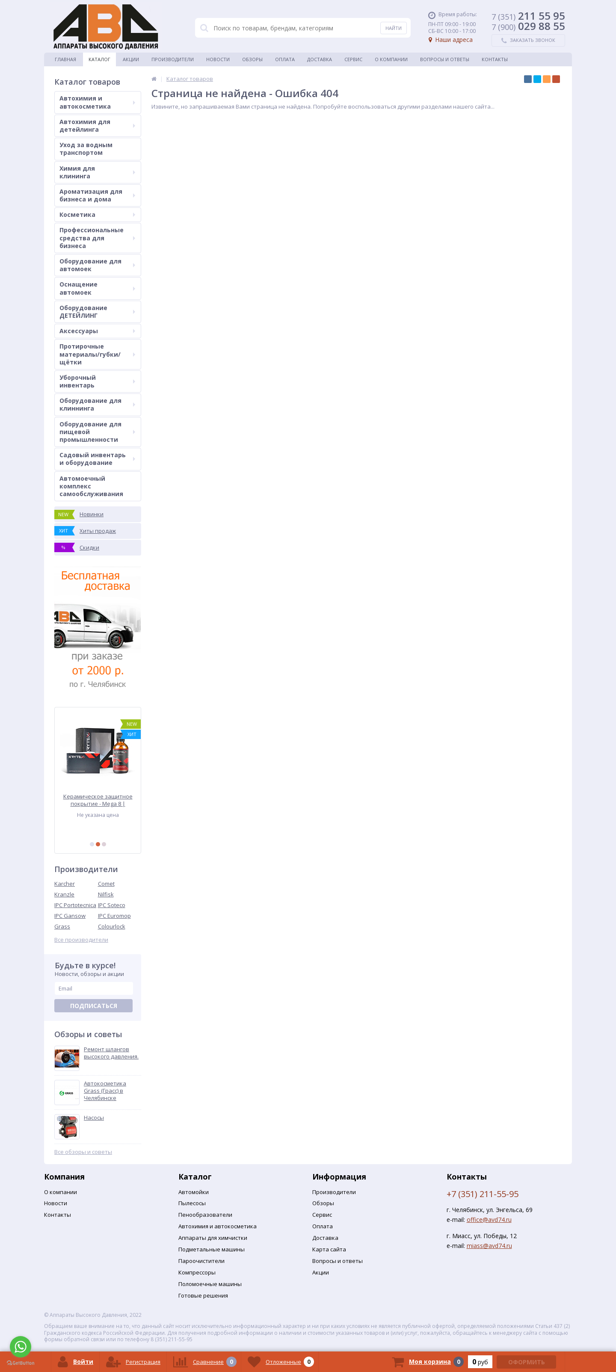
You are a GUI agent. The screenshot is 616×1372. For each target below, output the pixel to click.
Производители (172, 59)
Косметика (97, 214)
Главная (65, 59)
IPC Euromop (114, 916)
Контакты (495, 59)
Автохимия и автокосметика (97, 102)
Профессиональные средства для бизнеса (97, 237)
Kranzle (64, 894)
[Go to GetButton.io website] (20, 1363)
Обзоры (252, 59)
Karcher (64, 883)
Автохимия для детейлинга (97, 125)
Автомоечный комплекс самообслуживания (91, 486)
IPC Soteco (111, 905)
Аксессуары (97, 331)
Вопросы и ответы (444, 59)
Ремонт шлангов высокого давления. (111, 1053)
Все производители (81, 939)
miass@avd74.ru (489, 1246)
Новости (218, 59)
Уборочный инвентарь (97, 381)
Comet (106, 883)
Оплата (285, 59)
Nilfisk (106, 894)
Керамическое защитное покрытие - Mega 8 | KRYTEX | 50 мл (98, 800)
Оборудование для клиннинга (97, 404)
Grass (62, 926)
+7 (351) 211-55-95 (482, 1194)
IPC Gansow (70, 916)
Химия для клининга (97, 172)
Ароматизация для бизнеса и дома (97, 195)
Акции (131, 59)
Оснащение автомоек (97, 288)
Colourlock (111, 926)
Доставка (319, 59)
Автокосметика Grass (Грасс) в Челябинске (105, 1091)
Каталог (99, 59)
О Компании (391, 59)
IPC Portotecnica (75, 905)
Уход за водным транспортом (86, 149)
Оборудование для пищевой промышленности (97, 432)
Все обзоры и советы (83, 1152)
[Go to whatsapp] (20, 1346)
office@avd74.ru (489, 1219)
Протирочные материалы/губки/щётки (97, 354)
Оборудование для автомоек (97, 265)
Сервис (353, 59)
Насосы (94, 1117)
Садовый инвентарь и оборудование (97, 459)
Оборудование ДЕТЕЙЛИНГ (97, 311)
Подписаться (93, 1006)
